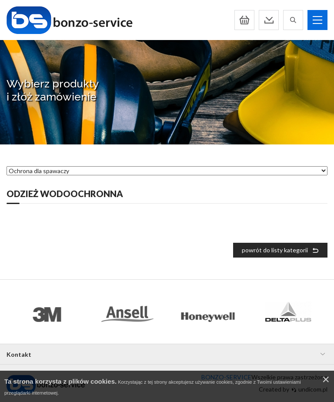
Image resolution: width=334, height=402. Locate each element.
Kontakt (19, 354)
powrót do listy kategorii (275, 250)
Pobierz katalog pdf (269, 20)
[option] (47, 312)
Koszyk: (244, 20)
